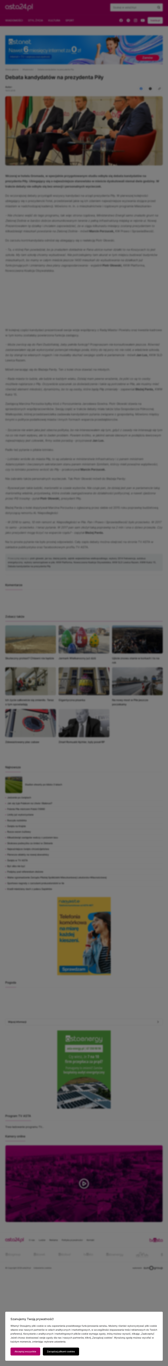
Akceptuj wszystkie (25, 1351)
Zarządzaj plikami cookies (61, 1351)
